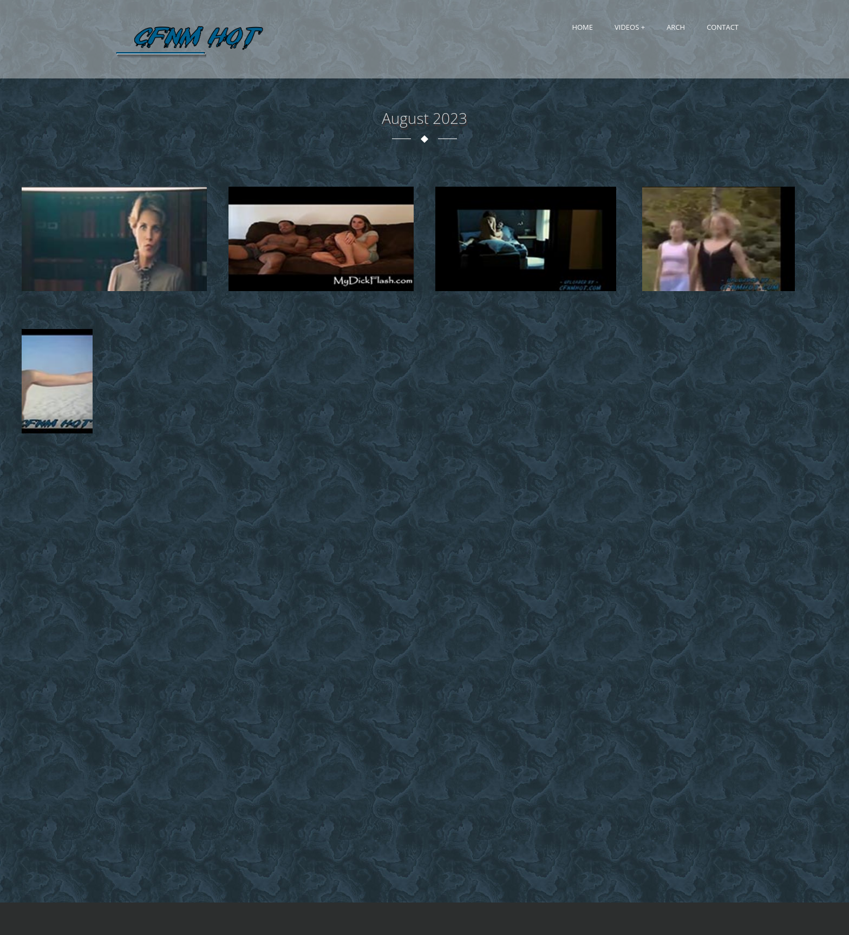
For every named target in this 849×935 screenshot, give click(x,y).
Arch (676, 27)
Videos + (630, 27)
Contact (723, 27)
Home (582, 27)
